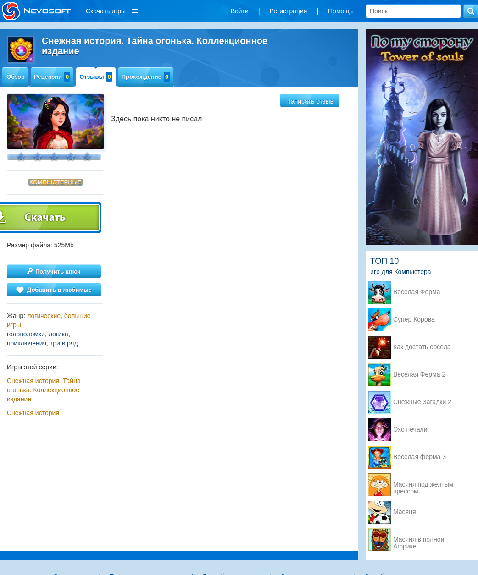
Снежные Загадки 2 (422, 402)
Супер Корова (414, 319)
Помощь (340, 11)
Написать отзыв (309, 101)
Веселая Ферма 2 (419, 374)
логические (44, 315)
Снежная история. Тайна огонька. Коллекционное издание (44, 390)
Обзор (15, 76)
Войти (240, 11)
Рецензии (52, 77)
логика (58, 334)
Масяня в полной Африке (418, 540)
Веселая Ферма (416, 292)
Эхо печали (410, 429)
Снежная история (33, 412)
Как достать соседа (422, 347)
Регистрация (288, 11)
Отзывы (95, 77)
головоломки (26, 334)
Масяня (404, 512)
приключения (26, 343)
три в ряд (64, 343)
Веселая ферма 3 (419, 457)
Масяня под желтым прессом (423, 485)
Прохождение (146, 77)
